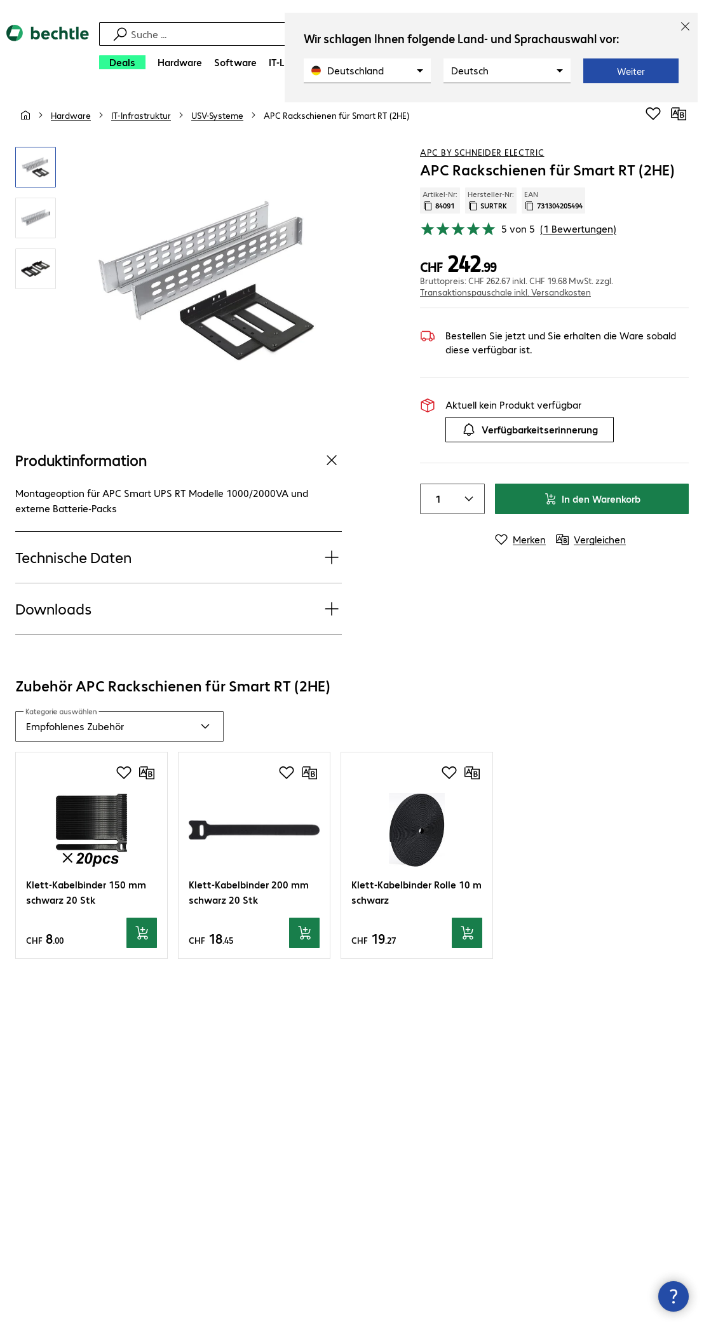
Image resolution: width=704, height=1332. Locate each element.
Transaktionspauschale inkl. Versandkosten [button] (505, 291)
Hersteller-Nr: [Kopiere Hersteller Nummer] (491, 200)
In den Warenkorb (592, 498)
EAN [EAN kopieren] (553, 200)
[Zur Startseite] (47, 51)
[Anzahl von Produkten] (436, 498)
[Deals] (122, 62)
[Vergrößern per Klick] (35, 167)
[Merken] (520, 539)
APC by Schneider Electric (482, 152)
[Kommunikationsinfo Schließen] (673, 1296)
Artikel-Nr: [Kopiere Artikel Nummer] (440, 200)
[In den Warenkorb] (141, 933)
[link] (336, 115)
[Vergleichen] (678, 114)
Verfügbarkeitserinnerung (529, 429)
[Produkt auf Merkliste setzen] (653, 114)
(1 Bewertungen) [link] (578, 228)
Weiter (631, 71)
